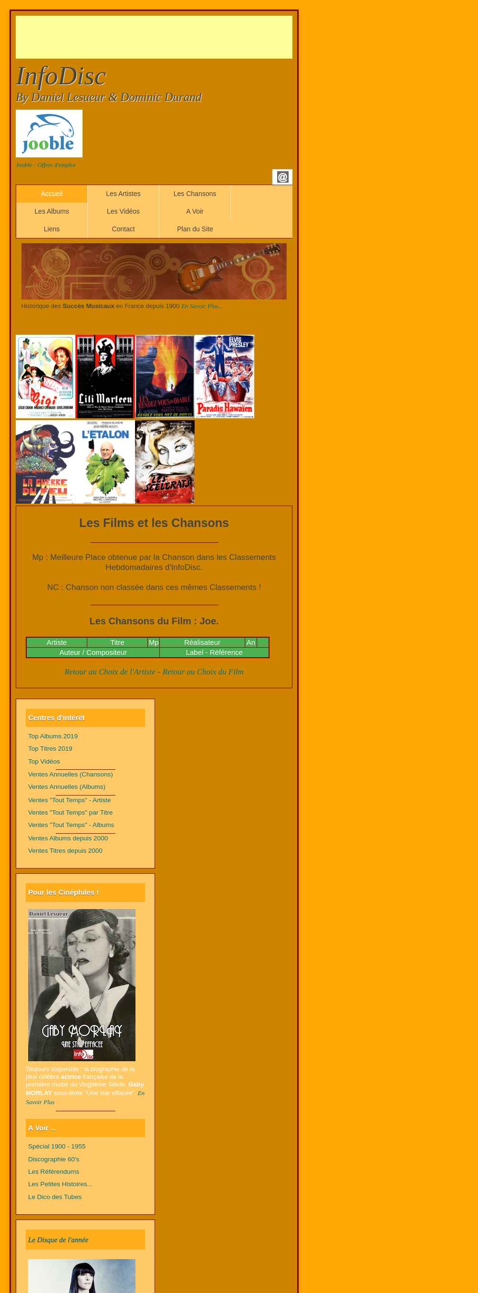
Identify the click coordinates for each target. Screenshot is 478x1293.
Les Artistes (123, 193)
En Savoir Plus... (202, 306)
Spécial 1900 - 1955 (57, 1146)
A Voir (195, 211)
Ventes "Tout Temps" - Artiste (69, 800)
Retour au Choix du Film (203, 671)
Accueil (51, 193)
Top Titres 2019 (50, 748)
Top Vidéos (44, 761)
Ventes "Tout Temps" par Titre (70, 812)
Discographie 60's (53, 1159)
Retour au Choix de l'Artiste (110, 671)
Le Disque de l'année (58, 1239)
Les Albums (51, 211)
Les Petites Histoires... (60, 1184)
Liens (52, 229)
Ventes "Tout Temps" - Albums (71, 824)
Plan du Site (195, 229)
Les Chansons (195, 193)
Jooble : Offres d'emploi (45, 164)
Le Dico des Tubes (55, 1196)
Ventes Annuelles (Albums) (66, 786)
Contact (123, 229)
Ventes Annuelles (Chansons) (70, 774)
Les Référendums (53, 1171)
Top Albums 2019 (53, 736)
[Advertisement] (189, 37)
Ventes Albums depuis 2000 (68, 838)
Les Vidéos (123, 211)
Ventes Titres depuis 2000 (65, 850)
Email (283, 177)
